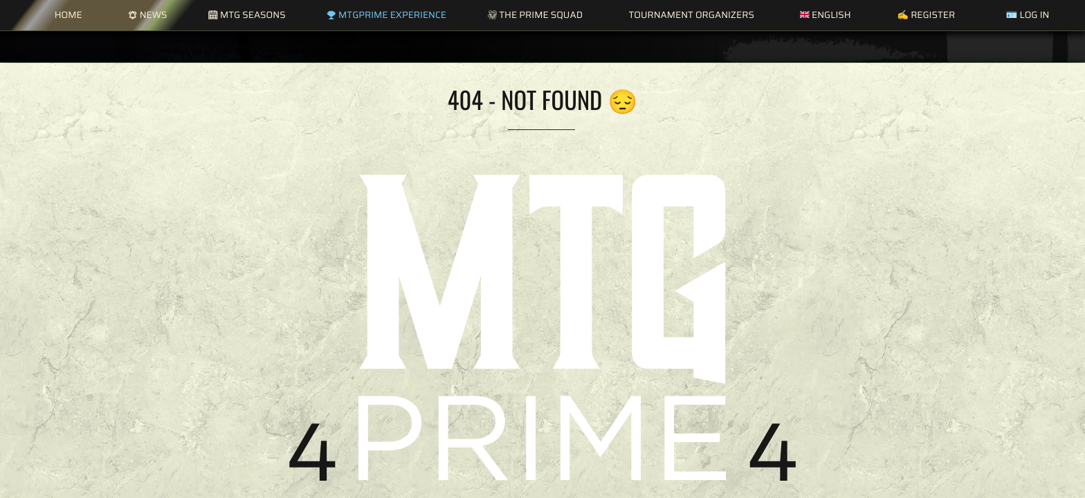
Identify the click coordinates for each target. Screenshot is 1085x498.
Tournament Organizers (691, 15)
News (147, 15)
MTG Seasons (246, 15)
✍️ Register (926, 15)
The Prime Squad (535, 15)
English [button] (825, 15)
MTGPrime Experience (386, 15)
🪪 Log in (1027, 15)
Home (68, 15)
